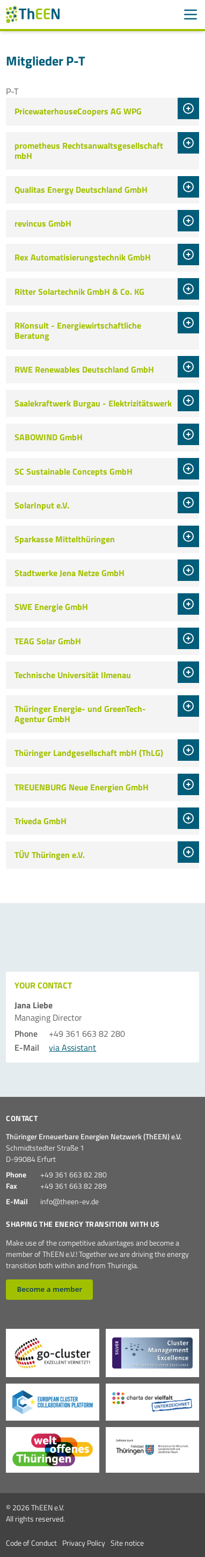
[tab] (188, 108)
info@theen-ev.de (69, 1201)
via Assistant (72, 1047)
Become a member (49, 1289)
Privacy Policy (83, 1542)
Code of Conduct (31, 1542)
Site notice (127, 1542)
